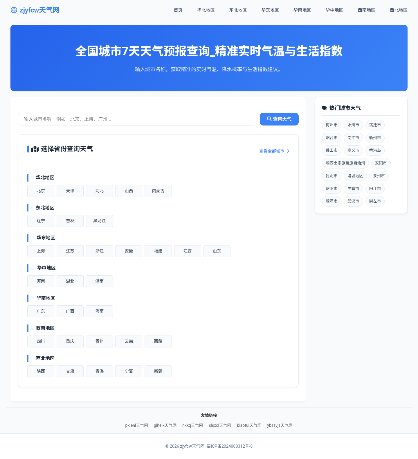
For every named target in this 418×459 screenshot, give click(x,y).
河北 (99, 191)
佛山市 (332, 150)
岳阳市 (332, 188)
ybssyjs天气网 (280, 425)
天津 (70, 191)
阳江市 (375, 188)
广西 (70, 311)
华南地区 (302, 10)
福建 (158, 251)
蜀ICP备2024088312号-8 (230, 446)
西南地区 (367, 10)
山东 (217, 251)
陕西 (41, 371)
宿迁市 (375, 125)
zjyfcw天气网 (35, 10)
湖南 (99, 281)
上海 (41, 251)
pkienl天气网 (136, 425)
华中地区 (334, 10)
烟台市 (332, 137)
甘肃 (70, 371)
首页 (178, 10)
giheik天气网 (165, 425)
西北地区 (399, 10)
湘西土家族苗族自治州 (345, 163)
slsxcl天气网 (220, 425)
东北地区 (238, 10)
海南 (99, 311)
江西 (187, 251)
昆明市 (332, 175)
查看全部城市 (274, 151)
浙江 (99, 251)
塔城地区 (355, 175)
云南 (129, 341)
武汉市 (353, 201)
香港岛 (375, 150)
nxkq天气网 (192, 425)
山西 (129, 191)
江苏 (70, 251)
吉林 (70, 220)
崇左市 (375, 201)
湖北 (70, 281)
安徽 (129, 251)
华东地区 (270, 10)
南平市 (353, 137)
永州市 (353, 125)
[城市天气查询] (137, 119)
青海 (99, 371)
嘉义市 (353, 150)
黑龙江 (99, 220)
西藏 (158, 341)
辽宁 (41, 220)
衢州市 (375, 137)
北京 (41, 191)
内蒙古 (158, 191)
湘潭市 (332, 201)
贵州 (99, 341)
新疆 (158, 371)
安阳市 (381, 163)
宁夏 (129, 371)
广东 (41, 311)
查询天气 (279, 118)
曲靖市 (353, 188)
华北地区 (206, 10)
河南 (41, 281)
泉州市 (379, 175)
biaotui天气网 (249, 425)
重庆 (70, 341)
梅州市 (332, 125)
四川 (41, 341)
